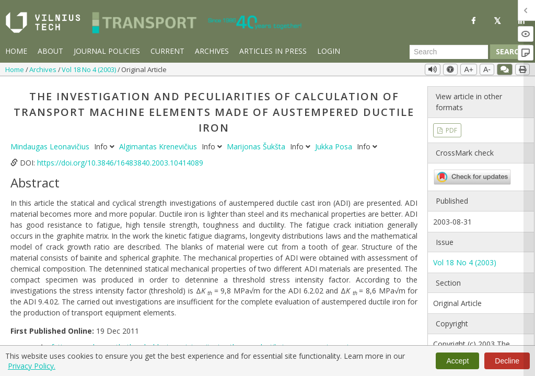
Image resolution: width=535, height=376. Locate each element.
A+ (468, 69)
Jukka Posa (334, 146)
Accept (457, 361)
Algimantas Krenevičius (159, 146)
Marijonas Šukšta (257, 146)
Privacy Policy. (31, 366)
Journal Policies (107, 51)
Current (167, 51)
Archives (212, 51)
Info (105, 146)
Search (510, 51)
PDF (450, 130)
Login (328, 51)
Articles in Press (273, 51)
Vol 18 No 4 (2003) (90, 69)
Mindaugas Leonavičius (50, 146)
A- (487, 69)
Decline (507, 361)
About (50, 51)
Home (16, 51)
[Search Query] (449, 51)
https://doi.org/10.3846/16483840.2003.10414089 (120, 163)
